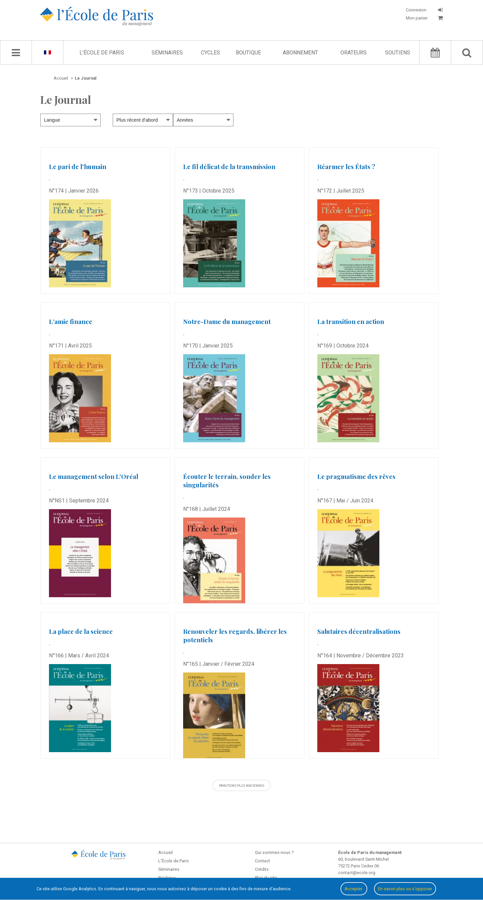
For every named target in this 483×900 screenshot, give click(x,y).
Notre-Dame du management (227, 321)
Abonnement (300, 52)
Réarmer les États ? (346, 166)
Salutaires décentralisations (358, 631)
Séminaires (167, 52)
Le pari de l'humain (77, 166)
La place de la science (81, 631)
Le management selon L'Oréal (93, 476)
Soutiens (397, 52)
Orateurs (353, 52)
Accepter (353, 888)
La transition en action (350, 321)
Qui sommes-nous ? (274, 852)
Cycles (210, 52)
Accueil (165, 852)
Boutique (248, 52)
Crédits (262, 869)
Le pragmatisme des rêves (356, 476)
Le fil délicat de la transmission (229, 166)
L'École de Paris (101, 52)
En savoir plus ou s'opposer (405, 888)
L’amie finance (70, 321)
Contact (262, 860)
